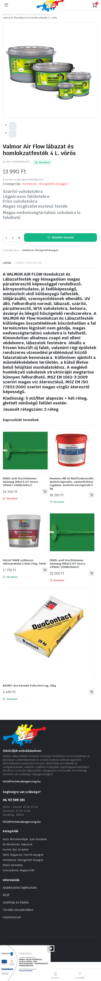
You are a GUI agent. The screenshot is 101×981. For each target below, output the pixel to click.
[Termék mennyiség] (13, 256)
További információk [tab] (28, 282)
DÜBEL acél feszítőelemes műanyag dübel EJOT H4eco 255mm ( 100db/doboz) (20, 501)
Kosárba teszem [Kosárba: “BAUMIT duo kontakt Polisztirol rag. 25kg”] (91, 711)
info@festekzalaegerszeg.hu (22, 800)
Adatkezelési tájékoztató (20, 906)
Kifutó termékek (13, 883)
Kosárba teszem (63, 256)
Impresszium (12, 936)
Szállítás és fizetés (16, 921)
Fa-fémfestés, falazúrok (17, 863)
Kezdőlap (7, 14)
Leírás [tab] (7, 282)
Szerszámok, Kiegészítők (18, 889)
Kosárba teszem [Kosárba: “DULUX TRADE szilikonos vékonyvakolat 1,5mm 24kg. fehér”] (45, 589)
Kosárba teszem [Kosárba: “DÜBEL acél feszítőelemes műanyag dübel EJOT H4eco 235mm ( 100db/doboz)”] (91, 592)
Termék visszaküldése (18, 928)
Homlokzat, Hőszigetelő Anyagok (32, 14)
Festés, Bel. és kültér (16, 868)
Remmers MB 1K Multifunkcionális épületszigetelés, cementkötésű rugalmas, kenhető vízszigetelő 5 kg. (72, 502)
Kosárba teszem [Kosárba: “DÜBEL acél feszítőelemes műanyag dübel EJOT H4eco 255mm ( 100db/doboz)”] (45, 510)
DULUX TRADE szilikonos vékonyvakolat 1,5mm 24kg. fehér (24, 580)
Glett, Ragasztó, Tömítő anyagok (23, 873)
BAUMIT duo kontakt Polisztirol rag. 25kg (29, 704)
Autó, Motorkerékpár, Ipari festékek (25, 858)
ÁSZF (6, 914)
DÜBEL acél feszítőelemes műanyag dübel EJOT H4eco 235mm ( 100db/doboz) (67, 582)
